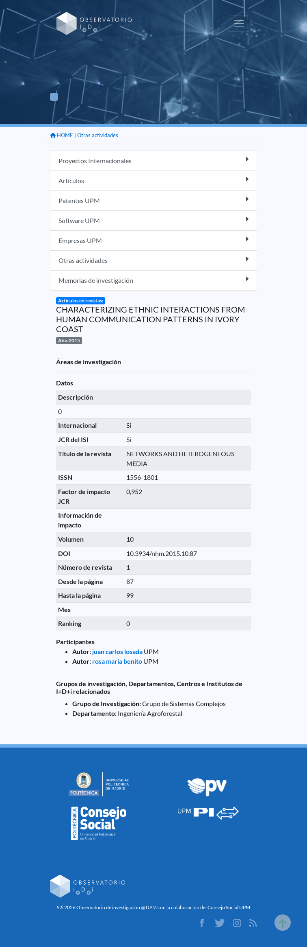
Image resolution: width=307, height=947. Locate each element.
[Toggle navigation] (239, 23)
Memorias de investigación (153, 280)
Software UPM (153, 220)
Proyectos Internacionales (153, 160)
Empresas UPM (153, 240)
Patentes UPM (153, 200)
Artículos (153, 180)
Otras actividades (97, 135)
